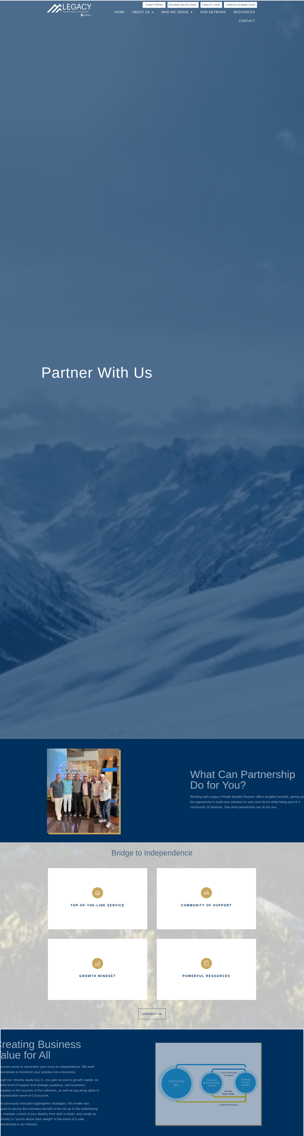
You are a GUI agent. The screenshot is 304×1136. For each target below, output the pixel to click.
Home (120, 12)
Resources (244, 12)
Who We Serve (177, 12)
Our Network (213, 12)
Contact (247, 21)
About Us (143, 12)
